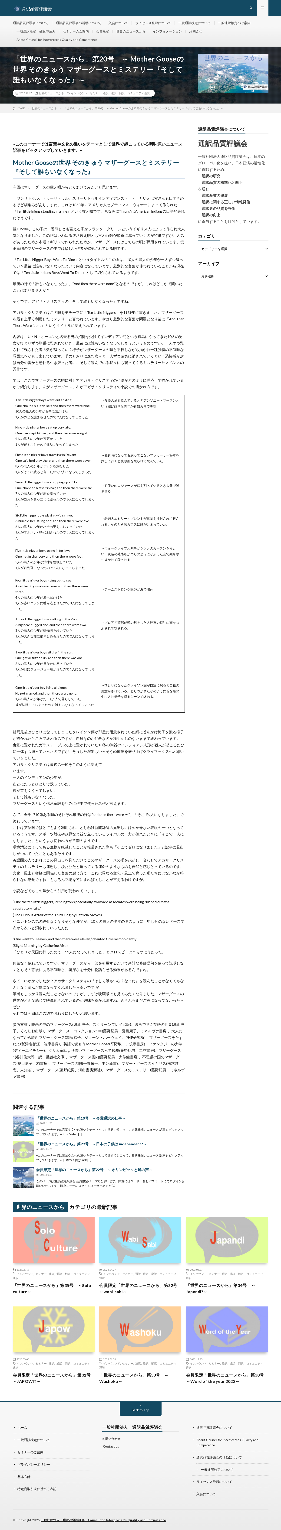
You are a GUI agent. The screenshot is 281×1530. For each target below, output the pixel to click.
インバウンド (79, 94)
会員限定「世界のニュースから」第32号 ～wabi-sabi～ (140, 1289)
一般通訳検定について (194, 23)
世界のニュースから (130, 32)
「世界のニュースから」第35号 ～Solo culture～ (52, 1289)
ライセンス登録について (153, 23)
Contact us (111, 1447)
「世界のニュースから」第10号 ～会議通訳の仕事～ (81, 1119)
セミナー (95, 94)
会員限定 (102, 32)
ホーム (22, 1428)
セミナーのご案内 (76, 32)
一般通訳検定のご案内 (234, 23)
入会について (118, 23)
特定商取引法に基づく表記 (36, 1489)
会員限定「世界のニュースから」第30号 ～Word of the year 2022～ (227, 1379)
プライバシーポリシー (33, 1465)
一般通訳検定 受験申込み (36, 32)
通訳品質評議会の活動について (78, 23)
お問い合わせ (111, 1440)
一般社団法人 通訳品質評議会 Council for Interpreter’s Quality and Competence (104, 1519)
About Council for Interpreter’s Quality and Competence (58, 40)
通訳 (106, 94)
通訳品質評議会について (31, 23)
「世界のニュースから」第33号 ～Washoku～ (134, 1379)
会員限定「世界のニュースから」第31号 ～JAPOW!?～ (54, 1379)
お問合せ (195, 32)
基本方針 (23, 1477)
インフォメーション (167, 32)
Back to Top (140, 1411)
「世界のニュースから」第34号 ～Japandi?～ (220, 1289)
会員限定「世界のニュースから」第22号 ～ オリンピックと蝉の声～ (94, 1170)
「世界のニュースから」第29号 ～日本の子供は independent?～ (91, 1145)
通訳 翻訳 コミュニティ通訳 (130, 94)
